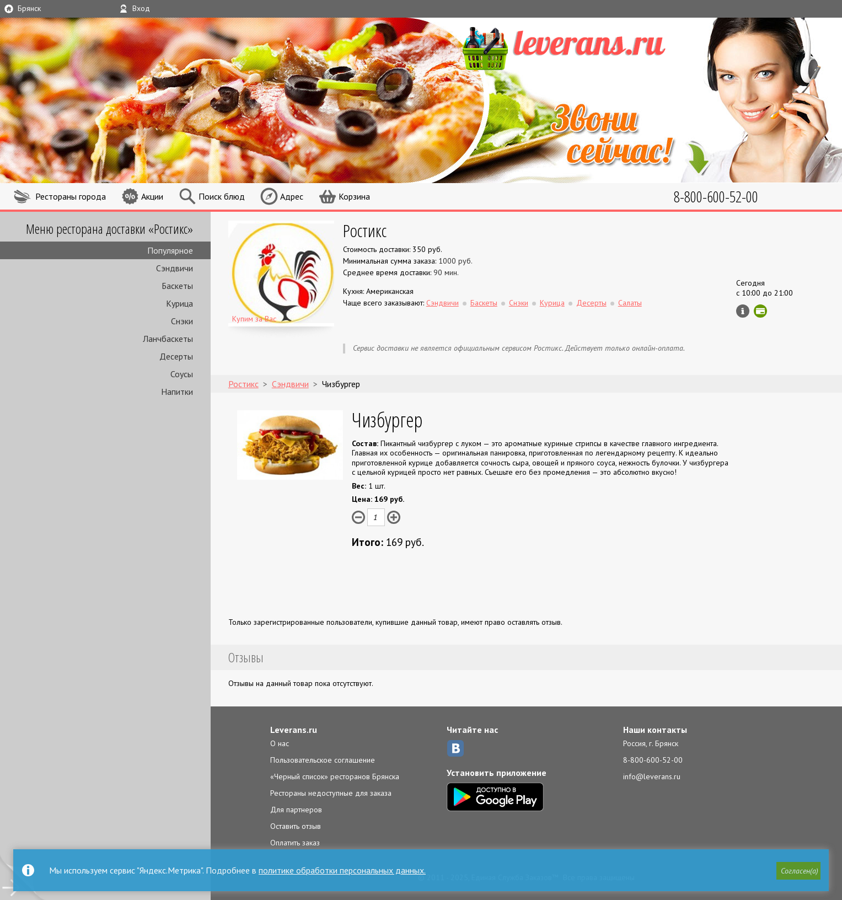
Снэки (182, 320)
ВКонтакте (455, 748)
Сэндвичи (174, 268)
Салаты (630, 303)
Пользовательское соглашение (322, 760)
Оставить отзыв (295, 826)
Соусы (181, 373)
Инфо (742, 311)
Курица (179, 303)
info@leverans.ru (651, 776)
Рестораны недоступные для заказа (330, 793)
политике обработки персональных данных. (342, 870)
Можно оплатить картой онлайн (760, 311)
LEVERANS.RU (585, 46)
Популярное (170, 250)
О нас (279, 743)
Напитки (177, 391)
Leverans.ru (293, 729)
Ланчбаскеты (168, 338)
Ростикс (365, 230)
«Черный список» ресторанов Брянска (334, 776)
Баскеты (177, 285)
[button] (798, 871)
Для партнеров (296, 810)
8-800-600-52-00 (653, 760)
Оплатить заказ (295, 843)
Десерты (176, 356)
